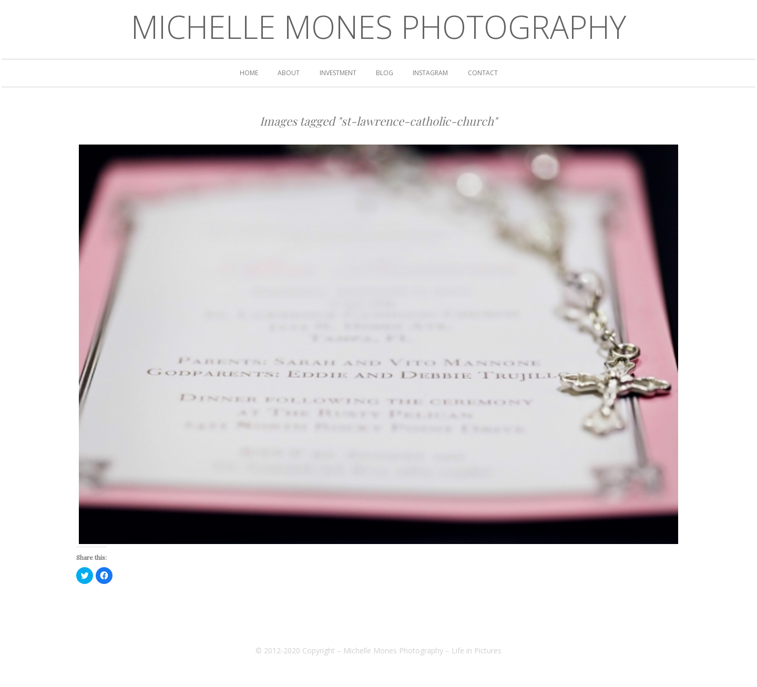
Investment (338, 73)
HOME (249, 73)
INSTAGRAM (430, 73)
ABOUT (289, 73)
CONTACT (483, 73)
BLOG (384, 73)
